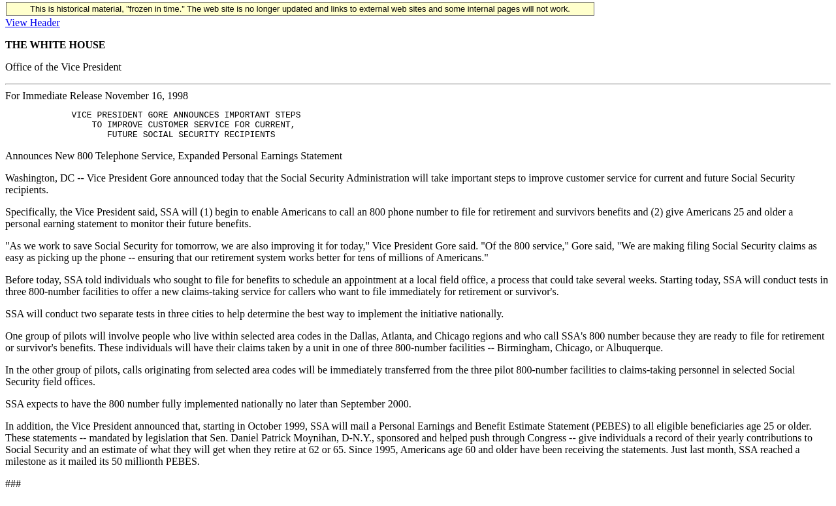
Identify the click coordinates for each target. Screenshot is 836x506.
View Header (32, 22)
